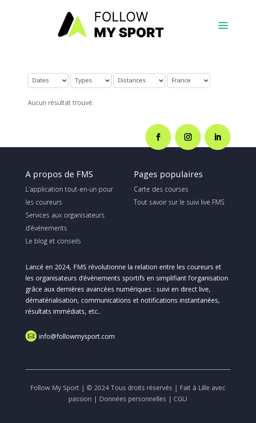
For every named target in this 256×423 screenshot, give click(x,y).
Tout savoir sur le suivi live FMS (179, 202)
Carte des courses (161, 189)
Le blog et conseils (53, 240)
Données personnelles (132, 398)
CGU (180, 398)
